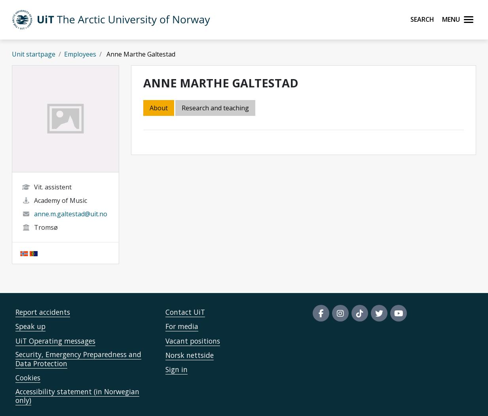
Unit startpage (33, 54)
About (159, 108)
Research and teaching (215, 108)
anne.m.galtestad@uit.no (70, 214)
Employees (80, 54)
